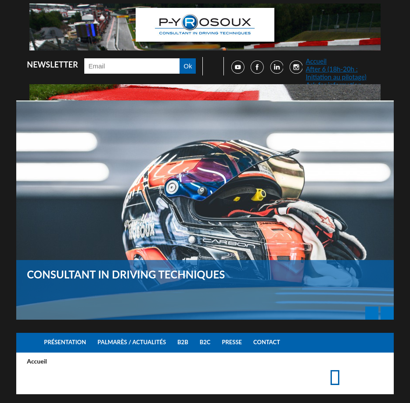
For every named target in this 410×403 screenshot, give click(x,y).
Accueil (316, 61)
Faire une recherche (210, 66)
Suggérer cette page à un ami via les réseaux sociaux (377, 369)
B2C (205, 342)
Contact (266, 342)
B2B (182, 342)
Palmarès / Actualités (131, 342)
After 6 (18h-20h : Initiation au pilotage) (336, 73)
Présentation (65, 342)
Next (387, 313)
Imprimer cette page (349, 369)
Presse (232, 342)
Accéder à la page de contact (363, 369)
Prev (371, 313)
